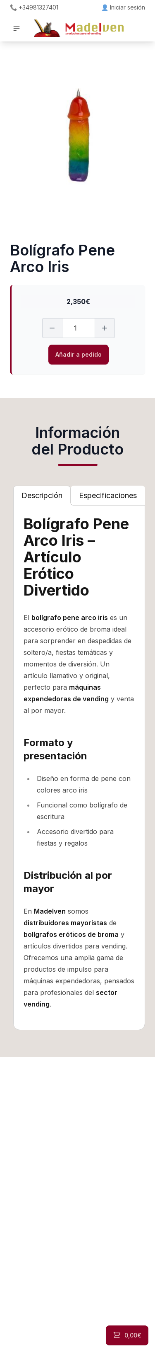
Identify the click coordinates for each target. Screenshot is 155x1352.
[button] (16, 28)
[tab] (42, 496)
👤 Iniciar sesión (123, 7)
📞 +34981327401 (34, 7)
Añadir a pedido (78, 354)
